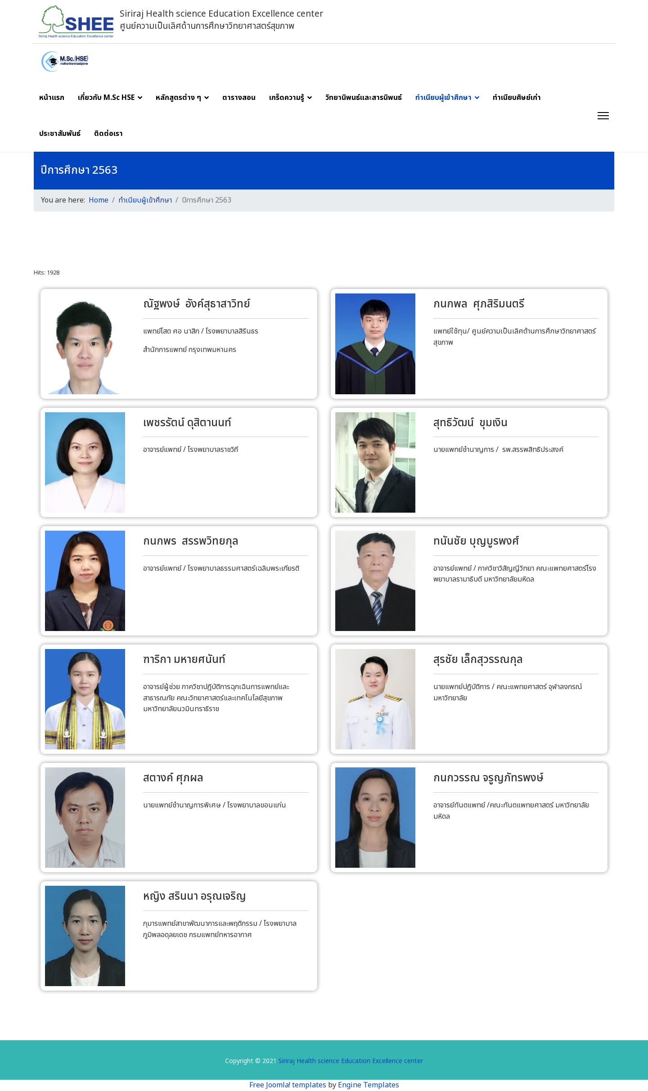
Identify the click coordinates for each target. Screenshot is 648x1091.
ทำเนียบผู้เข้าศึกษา (443, 97)
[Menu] (603, 116)
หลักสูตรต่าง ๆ (178, 97)
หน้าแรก (51, 97)
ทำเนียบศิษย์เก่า (517, 97)
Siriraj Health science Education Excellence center (351, 1061)
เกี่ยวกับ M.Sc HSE (106, 97)
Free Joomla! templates (287, 1085)
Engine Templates (368, 1085)
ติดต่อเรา (108, 133)
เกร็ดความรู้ (286, 97)
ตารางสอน (239, 97)
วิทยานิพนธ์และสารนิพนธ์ (363, 97)
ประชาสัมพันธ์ (60, 133)
